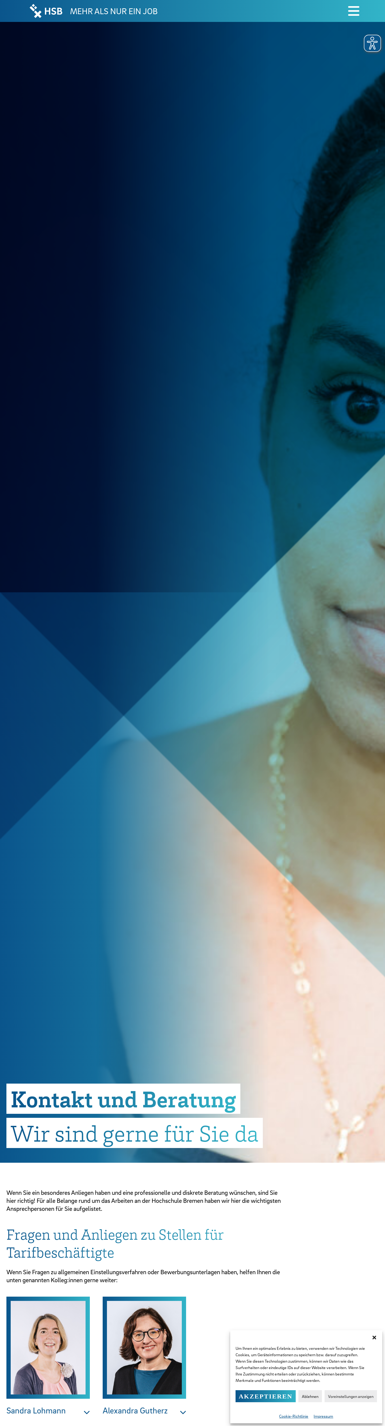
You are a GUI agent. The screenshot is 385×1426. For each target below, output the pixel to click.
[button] (374, 1337)
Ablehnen (310, 1396)
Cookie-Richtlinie (293, 1416)
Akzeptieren (265, 1396)
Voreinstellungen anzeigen (351, 1396)
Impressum (323, 1416)
